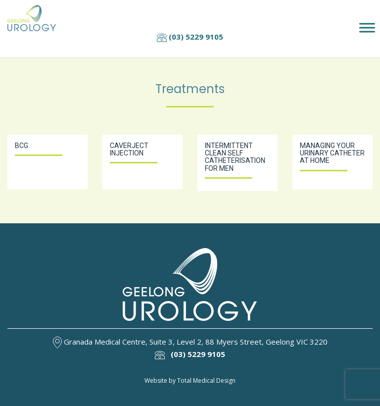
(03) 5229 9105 (190, 37)
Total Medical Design (206, 380)
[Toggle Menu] (367, 28)
